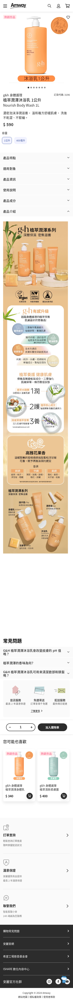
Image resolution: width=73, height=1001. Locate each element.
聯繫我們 (9, 905)
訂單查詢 (9, 835)
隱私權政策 (35, 997)
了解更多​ (36, 710)
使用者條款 (49, 997)
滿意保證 (9, 870)
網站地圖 (22, 997)
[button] (36, 158)
